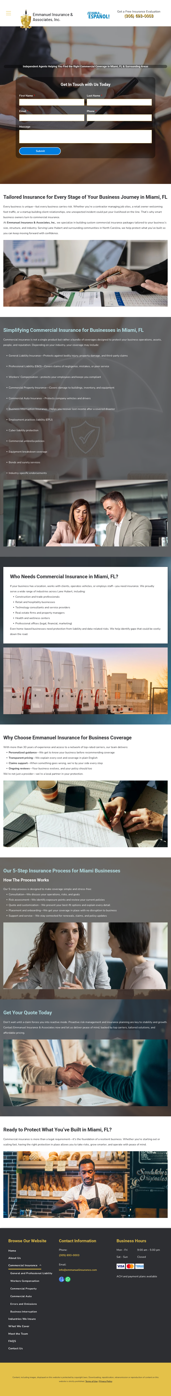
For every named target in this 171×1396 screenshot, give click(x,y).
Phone (91, 111)
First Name (26, 96)
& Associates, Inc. (53, 17)
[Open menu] (8, 13)
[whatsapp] (67, 1280)
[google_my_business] (61, 1280)
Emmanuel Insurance (51, 14)
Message (24, 127)
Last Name (93, 96)
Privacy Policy (105, 1381)
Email (22, 111)
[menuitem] (31, 1251)
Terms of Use (91, 1381)
